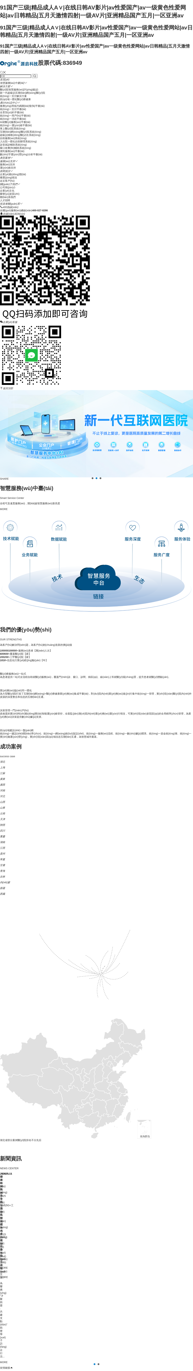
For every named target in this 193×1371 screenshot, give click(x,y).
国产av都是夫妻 (95, 1365)
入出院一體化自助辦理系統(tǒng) (18, 141)
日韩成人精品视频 (167, 1365)
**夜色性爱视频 (96, 1368)
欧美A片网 (30, 1365)
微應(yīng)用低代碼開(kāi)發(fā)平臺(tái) (22, 105)
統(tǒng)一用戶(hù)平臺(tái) (15, 115)
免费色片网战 (171, 1368)
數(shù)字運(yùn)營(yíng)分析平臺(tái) (21, 154)
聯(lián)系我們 (8, 197)
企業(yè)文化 (7, 190)
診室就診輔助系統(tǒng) (13, 144)
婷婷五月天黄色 (14, 1365)
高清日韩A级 (134, 1362)
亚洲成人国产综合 (130, 1365)
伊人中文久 (162, 1359)
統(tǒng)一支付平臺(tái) (13, 109)
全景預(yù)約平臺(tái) (12, 112)
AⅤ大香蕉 (149, 1359)
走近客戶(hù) (7, 180)
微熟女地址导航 (151, 1362)
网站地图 (121, 1359)
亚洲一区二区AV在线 (73, 1365)
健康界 (4, 1205)
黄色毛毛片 (112, 1365)
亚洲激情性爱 (52, 1368)
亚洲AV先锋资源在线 (49, 1365)
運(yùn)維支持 (8, 167)
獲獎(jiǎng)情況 (8, 177)
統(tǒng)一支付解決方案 (13, 96)
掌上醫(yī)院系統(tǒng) (12, 128)
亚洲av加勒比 (134, 1359)
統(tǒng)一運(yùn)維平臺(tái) (16, 125)
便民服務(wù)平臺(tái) (12, 151)
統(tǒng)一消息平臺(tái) (13, 118)
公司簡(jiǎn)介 (8, 187)
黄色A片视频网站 (171, 1362)
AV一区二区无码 (73, 1362)
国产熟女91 (37, 1368)
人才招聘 (5, 200)
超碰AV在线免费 (21, 1368)
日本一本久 (113, 1368)
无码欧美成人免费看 (132, 1368)
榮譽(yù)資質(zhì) (9, 193)
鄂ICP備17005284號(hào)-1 (68, 1292)
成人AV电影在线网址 (37, 1362)
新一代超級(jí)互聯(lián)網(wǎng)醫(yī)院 (22, 92)
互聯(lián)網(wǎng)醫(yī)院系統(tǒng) (20, 131)
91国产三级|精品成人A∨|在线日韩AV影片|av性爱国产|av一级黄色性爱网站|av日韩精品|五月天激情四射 (57, 1359)
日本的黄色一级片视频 (74, 1368)
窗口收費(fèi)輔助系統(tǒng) (15, 147)
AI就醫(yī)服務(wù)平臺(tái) (15, 122)
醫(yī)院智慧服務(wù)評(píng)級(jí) (19, 89)
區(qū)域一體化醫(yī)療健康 (15, 99)
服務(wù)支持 (7, 164)
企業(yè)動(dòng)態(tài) (13, 174)
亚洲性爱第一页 (153, 1368)
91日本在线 (56, 1362)
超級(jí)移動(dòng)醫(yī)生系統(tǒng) (20, 135)
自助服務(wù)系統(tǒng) (13, 138)
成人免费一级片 (93, 1362)
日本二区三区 (16, 1362)
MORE (4, 509)
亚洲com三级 (148, 1365)
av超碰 (174, 1359)
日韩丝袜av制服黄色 (114, 1362)
